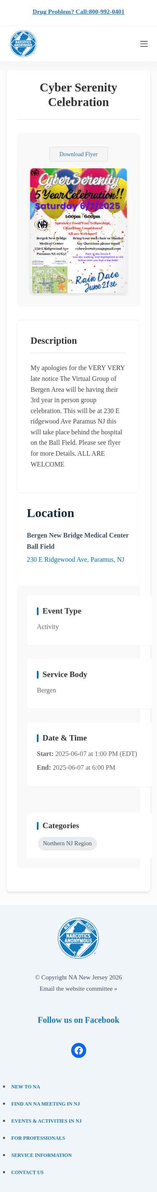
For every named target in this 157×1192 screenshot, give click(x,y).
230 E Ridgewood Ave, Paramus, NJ (75, 559)
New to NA (25, 1087)
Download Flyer (78, 154)
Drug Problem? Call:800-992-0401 (79, 11)
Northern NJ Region (67, 843)
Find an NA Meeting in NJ (45, 1104)
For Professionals (38, 1138)
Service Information (41, 1155)
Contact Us (27, 1172)
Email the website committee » (79, 988)
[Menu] (144, 44)
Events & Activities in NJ (46, 1121)
